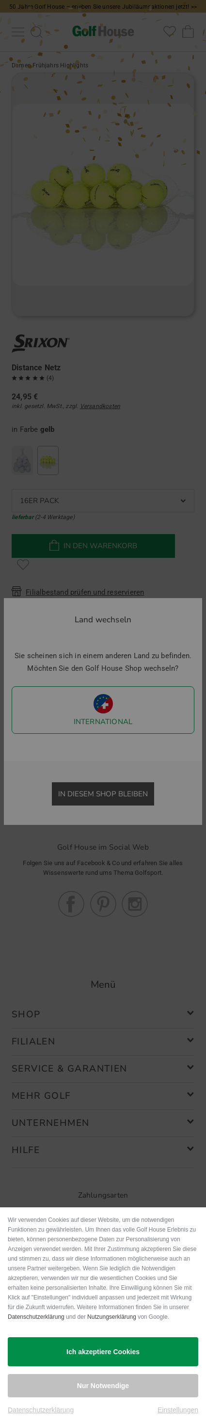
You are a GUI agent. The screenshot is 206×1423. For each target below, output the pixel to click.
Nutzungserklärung (111, 1316)
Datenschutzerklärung (36, 1316)
